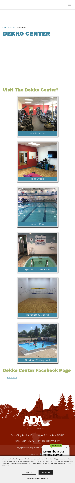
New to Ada (11, 27)
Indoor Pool (37, 224)
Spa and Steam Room (38, 269)
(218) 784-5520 (24, 441)
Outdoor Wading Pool (37, 360)
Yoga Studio (37, 179)
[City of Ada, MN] (8, 5)
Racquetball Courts (37, 315)
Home (4, 27)
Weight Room (37, 133)
